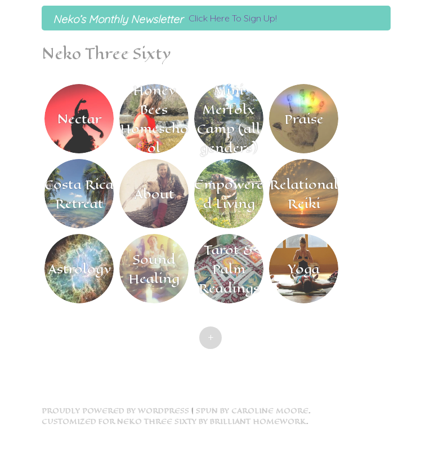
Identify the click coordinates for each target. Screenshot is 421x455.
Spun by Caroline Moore (252, 410)
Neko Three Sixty (106, 54)
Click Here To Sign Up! (233, 18)
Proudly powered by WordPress (115, 410)
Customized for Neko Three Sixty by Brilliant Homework (174, 421)
